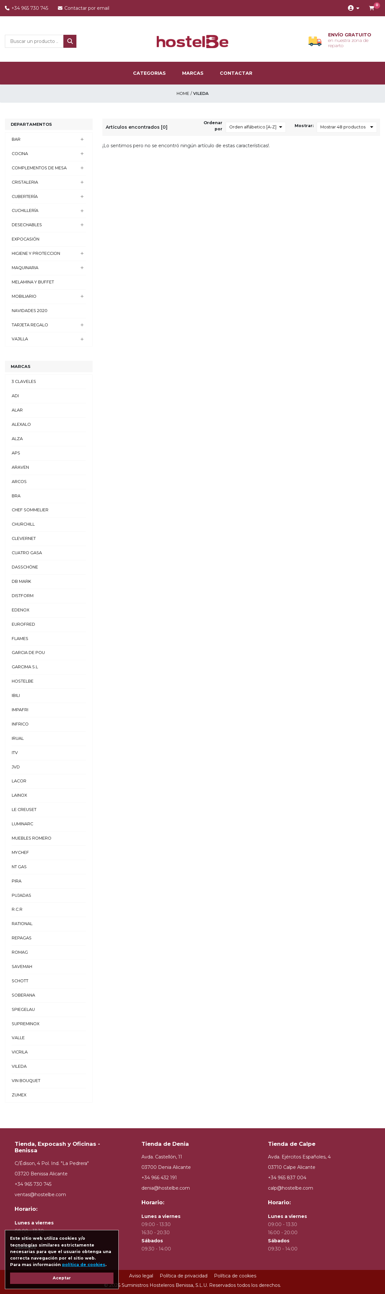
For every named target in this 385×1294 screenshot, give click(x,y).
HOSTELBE (22, 681)
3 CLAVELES (24, 381)
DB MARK (21, 581)
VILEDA (19, 1066)
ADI (15, 395)
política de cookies (83, 1264)
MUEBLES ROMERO (31, 838)
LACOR (19, 780)
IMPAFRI (20, 709)
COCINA (20, 153)
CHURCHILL (23, 524)
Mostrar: (304, 125)
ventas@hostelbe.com (40, 1194)
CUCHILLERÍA (25, 210)
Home (183, 93)
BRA (16, 495)
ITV (15, 752)
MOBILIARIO (24, 296)
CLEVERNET (24, 538)
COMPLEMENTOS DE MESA (39, 167)
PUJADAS (21, 895)
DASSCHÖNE (25, 567)
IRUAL (18, 738)
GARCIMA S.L (25, 666)
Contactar (236, 73)
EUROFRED (23, 624)
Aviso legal (141, 1276)
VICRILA (20, 1052)
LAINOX (19, 795)
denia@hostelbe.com (165, 1188)
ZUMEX (19, 1094)
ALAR (17, 410)
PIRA (16, 881)
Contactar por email (83, 8)
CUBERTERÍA (25, 196)
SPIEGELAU (23, 1009)
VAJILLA (20, 338)
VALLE (18, 1037)
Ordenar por (213, 125)
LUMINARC (22, 823)
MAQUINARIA (25, 267)
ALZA (17, 438)
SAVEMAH (22, 966)
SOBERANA (23, 995)
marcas (193, 73)
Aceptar (62, 1277)
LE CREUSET (24, 809)
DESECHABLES (27, 224)
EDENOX (20, 610)
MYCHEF (20, 852)
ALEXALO (21, 424)
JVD (16, 767)
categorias (149, 73)
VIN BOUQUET (26, 1080)
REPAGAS (22, 937)
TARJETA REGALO (30, 324)
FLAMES (20, 638)
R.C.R (17, 909)
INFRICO (20, 724)
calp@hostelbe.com (290, 1188)
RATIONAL (22, 923)
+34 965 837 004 (287, 1178)
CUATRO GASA (27, 552)
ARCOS (19, 481)
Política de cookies (235, 1276)
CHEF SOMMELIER (30, 509)
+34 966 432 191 (159, 1178)
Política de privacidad (183, 1276)
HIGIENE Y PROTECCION (36, 253)
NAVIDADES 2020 (29, 310)
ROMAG (20, 952)
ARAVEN (20, 467)
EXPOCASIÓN (25, 239)
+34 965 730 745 (26, 8)
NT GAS (19, 866)
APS (16, 453)
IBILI (16, 695)
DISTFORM (22, 595)
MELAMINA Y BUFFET (33, 282)
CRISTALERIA (25, 182)
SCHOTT (20, 980)
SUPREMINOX (25, 1023)
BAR (16, 139)
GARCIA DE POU (28, 652)
